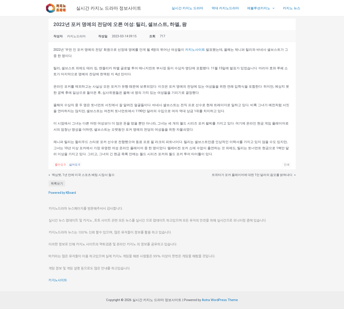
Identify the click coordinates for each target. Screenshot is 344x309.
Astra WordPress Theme (220, 300)
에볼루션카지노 (263, 8)
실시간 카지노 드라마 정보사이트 (108, 8)
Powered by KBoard (62, 192)
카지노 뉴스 (292, 8)
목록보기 (57, 183)
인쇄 (286, 164)
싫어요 (74, 164)
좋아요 (60, 164)
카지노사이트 (195, 50)
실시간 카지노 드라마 (193, 8)
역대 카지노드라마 (229, 8)
